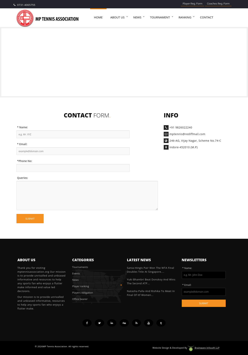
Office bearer (80, 299)
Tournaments (80, 267)
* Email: (22, 144)
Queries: (22, 178)
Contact (206, 17)
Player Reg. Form (192, 3)
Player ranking (80, 286)
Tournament (160, 17)
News (137, 17)
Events (76, 273)
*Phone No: (24, 161)
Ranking (185, 17)
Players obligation (82, 292)
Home (98, 17)
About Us (117, 17)
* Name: (22, 127)
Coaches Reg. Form (218, 3)
